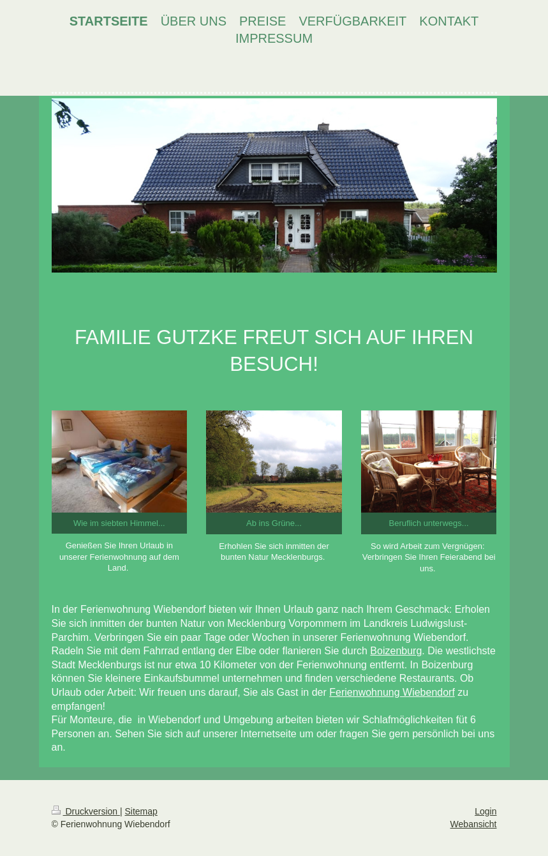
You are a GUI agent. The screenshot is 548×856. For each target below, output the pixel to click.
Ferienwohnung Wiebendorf (392, 692)
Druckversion (86, 811)
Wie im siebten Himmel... (119, 523)
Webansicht (473, 824)
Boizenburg (396, 650)
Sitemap (141, 811)
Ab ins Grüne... (274, 523)
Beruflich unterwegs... (429, 523)
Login (485, 811)
